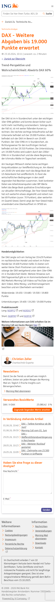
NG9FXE (28, 316)
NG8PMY (12, 316)
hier (35, 325)
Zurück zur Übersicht (13, 58)
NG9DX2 (27, 310)
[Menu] (52, 6)
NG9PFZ (11, 310)
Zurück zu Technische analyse (19, 21)
